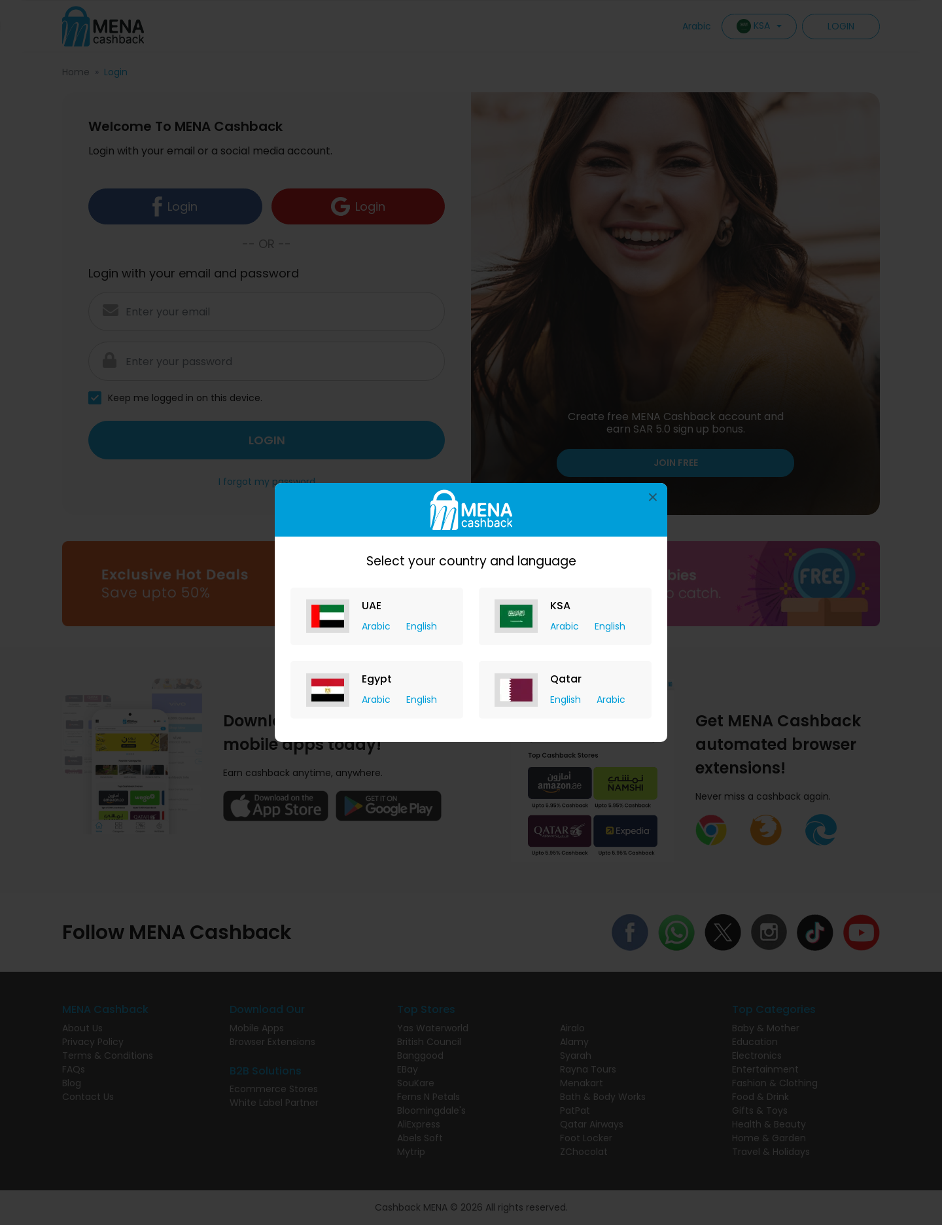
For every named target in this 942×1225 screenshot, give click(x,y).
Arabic (377, 626)
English (421, 626)
